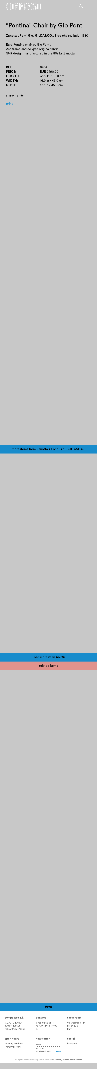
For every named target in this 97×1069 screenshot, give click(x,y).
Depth (11, 85)
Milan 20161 (73, 1026)
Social (71, 1038)
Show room (74, 1017)
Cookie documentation (72, 1060)
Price (10, 71)
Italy (69, 1029)
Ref (9, 67)
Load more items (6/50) (48, 657)
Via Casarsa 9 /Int (76, 1023)
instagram (72, 1044)
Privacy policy (56, 1060)
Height (12, 76)
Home (23, 6)
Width (11, 80)
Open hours (12, 1038)
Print (9, 103)
